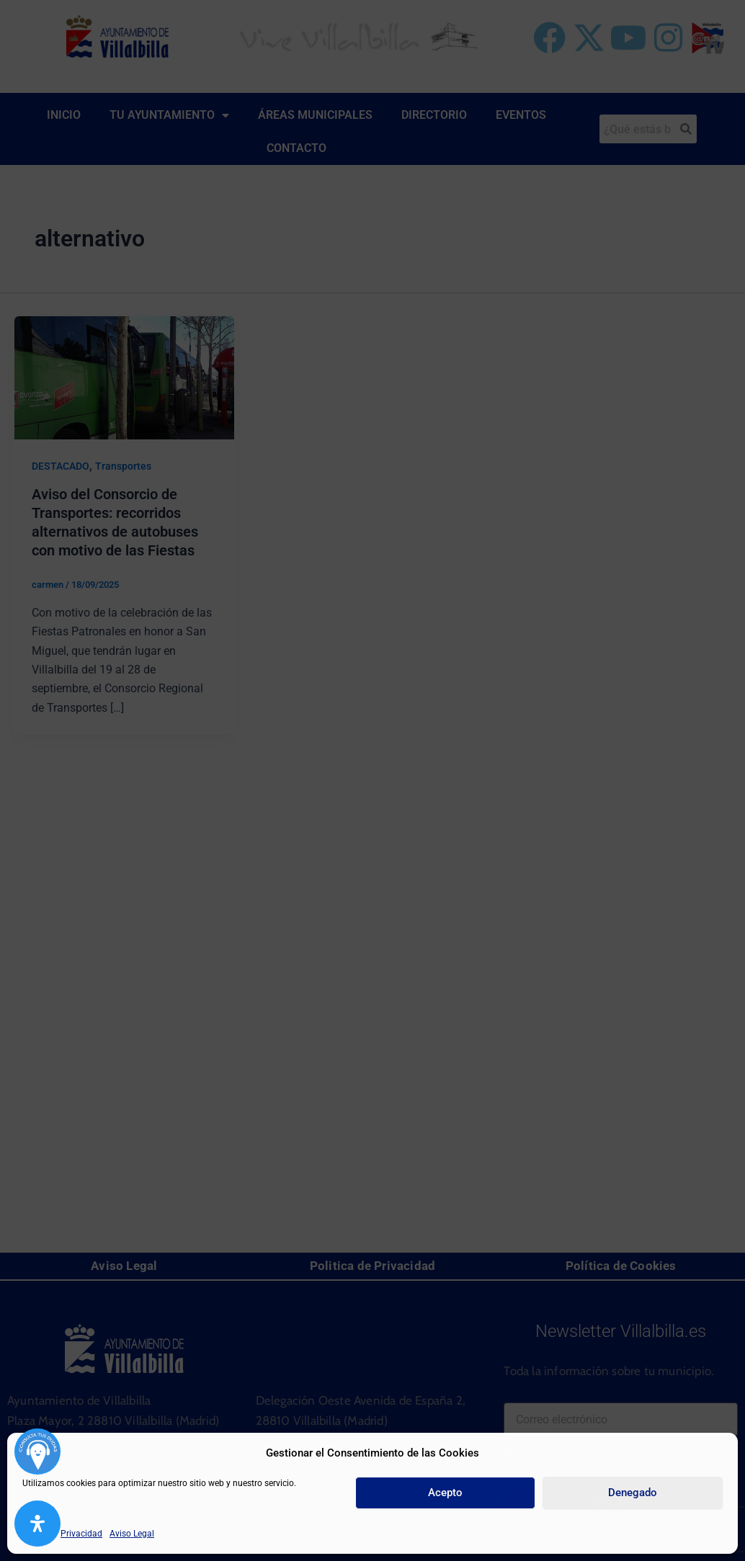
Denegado (632, 1492)
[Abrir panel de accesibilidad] (37, 1523)
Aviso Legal (132, 1534)
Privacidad (81, 1534)
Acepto (445, 1492)
